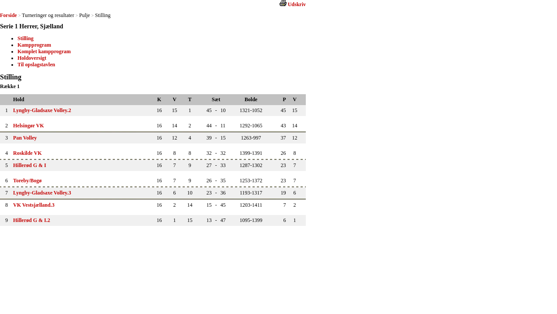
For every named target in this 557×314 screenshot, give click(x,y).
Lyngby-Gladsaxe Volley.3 (42, 193)
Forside (8, 15)
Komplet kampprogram (44, 51)
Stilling (25, 38)
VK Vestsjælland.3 (34, 205)
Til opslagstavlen (36, 64)
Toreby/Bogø (27, 180)
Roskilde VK (27, 153)
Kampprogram (34, 45)
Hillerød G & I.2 (31, 220)
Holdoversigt (31, 58)
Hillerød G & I (29, 165)
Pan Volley (25, 138)
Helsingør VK (28, 126)
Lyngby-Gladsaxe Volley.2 (42, 110)
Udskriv (297, 4)
